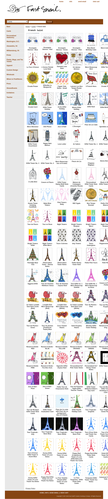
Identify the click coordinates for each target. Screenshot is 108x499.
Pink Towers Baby (62, 203)
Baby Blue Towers (47, 204)
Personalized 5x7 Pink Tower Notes (76, 367)
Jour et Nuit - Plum (33, 387)
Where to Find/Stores (14, 79)
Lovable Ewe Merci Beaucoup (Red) (47, 306)
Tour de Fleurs (32, 224)
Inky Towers (76, 243)
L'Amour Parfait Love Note (47, 68)
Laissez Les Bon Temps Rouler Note (76, 88)
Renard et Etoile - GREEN (91, 347)
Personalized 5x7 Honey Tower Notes (91, 367)
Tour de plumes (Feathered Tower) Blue (47, 327)
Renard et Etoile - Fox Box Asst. (47, 367)
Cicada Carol (32, 107)
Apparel (9, 65)
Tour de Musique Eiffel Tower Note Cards (32, 411)
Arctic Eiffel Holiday (62, 108)
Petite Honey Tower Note (76, 263)
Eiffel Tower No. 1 (91, 144)
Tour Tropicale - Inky (32, 433)
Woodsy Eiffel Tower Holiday (91, 326)
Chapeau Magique (91, 164)
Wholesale (10, 74)
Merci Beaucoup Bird (91, 68)
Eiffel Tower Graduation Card (47, 411)
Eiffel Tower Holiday (47, 108)
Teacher (9, 97)
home (61, 1)
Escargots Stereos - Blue (33, 49)
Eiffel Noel (91, 107)
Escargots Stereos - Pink (76, 49)
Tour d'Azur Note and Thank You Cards (91, 434)
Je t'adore (76, 144)
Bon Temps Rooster (91, 204)
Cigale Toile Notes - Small (62, 87)
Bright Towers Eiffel (33, 244)
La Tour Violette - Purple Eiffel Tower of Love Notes (62, 480)
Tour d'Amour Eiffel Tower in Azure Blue (33, 455)
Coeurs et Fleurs (47, 182)
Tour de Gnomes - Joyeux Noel (62, 284)
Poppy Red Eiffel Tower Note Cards (91, 455)
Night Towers (62, 224)
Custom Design (12, 70)
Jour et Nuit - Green (47, 387)
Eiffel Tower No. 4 (47, 163)
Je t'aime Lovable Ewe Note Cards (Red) (32, 306)
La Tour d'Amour (33, 67)
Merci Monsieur (32, 127)
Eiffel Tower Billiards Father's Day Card (91, 388)
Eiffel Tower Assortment (32, 145)
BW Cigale (76, 203)
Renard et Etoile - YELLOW (62, 347)
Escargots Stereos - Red (47, 48)
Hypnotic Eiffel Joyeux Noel (61, 367)
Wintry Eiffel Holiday (76, 108)
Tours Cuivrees (61, 243)
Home (28, 26)
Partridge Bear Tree (32, 263)
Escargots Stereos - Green (62, 49)
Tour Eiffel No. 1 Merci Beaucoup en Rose (91, 285)
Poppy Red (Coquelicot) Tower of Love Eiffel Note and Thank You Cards (76, 457)
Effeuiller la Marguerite (47, 86)
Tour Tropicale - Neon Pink (76, 433)
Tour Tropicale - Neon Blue (47, 433)
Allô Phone (47, 127)
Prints (9, 55)
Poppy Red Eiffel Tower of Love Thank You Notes (47, 479)
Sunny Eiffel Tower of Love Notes (47, 455)
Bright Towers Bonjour (76, 225)
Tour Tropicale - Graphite (91, 411)
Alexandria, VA (12, 46)
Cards (34, 26)
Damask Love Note (62, 67)
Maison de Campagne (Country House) (77, 184)
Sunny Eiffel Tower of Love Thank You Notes (32, 479)
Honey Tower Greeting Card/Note (32, 205)
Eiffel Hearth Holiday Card (76, 411)
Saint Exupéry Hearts (76, 326)
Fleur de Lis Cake (91, 125)
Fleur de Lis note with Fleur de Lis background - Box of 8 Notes (62, 412)
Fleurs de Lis (76, 161)
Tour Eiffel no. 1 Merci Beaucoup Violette (77, 285)
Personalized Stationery (11, 36)
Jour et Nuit (62, 127)
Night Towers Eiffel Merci (47, 244)
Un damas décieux (76, 68)
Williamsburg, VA (13, 50)
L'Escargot (77, 126)
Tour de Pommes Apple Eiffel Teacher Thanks (76, 388)
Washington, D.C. (13, 41)
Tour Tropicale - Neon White (62, 433)
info (70, 1)
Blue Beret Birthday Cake (91, 49)
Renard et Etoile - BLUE (47, 347)
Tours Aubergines (91, 244)
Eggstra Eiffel (33, 284)
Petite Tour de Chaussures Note (62, 388)
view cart (96, 1)
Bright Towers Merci (91, 225)
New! (8, 26)
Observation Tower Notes (62, 263)
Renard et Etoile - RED (32, 347)
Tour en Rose (47, 224)
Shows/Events (12, 88)
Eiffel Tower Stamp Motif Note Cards (62, 184)
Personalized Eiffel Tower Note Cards (91, 184)
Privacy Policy (30, 488)
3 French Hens (91, 86)
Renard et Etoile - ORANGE (76, 347)
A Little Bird (32, 182)
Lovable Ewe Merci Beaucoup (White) (62, 306)
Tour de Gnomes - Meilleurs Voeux (47, 284)
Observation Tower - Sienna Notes (47, 264)
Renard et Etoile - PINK (32, 367)
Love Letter (62, 144)
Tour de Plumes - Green (32, 326)
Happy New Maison (47, 144)
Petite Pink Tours (91, 263)
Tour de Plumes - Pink (91, 305)
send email (82, 1)
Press (9, 84)
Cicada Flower (33, 86)
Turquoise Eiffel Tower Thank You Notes (91, 480)
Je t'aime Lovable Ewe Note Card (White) (76, 306)
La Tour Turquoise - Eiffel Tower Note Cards (76, 480)
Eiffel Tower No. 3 (32, 163)
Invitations (10, 93)
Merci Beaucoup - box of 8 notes (61, 162)
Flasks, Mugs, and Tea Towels (15, 60)
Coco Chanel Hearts (62, 326)
